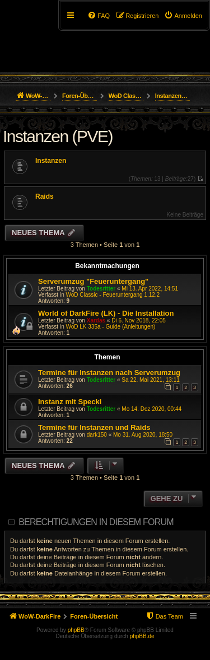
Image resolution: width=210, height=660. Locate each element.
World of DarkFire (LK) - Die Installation (106, 313)
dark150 (97, 435)
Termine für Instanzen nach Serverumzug (109, 372)
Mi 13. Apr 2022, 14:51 (150, 288)
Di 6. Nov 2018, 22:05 (138, 320)
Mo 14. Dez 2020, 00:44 (151, 409)
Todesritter (101, 288)
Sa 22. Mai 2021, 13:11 (150, 380)
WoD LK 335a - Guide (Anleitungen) (110, 327)
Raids (44, 196)
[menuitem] (183, 15)
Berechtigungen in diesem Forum (95, 522)
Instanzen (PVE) (58, 136)
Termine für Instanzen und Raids (94, 427)
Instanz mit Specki (69, 401)
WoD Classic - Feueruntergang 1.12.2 (113, 295)
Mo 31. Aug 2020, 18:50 (142, 435)
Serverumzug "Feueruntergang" (93, 281)
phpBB (76, 630)
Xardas (96, 320)
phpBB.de (142, 636)
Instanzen (50, 161)
